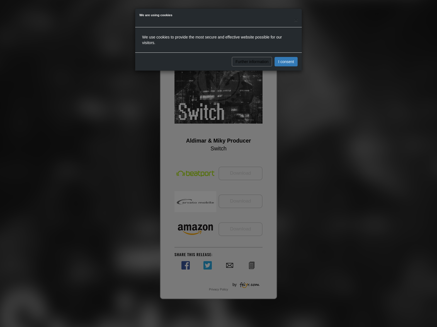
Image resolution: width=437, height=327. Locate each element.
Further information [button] (252, 61)
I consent (286, 61)
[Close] (296, 20)
